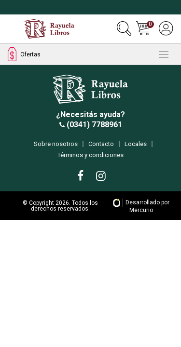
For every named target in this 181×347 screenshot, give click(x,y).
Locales (136, 143)
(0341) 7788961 (93, 124)
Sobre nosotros (56, 143)
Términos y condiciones (90, 155)
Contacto (101, 143)
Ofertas (24, 54)
